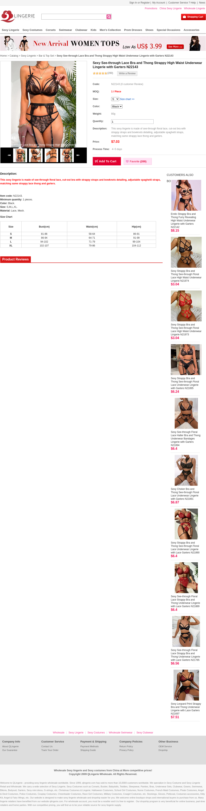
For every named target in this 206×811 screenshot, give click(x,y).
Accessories (191, 29)
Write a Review (127, 73)
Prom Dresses (133, 29)
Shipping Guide (88, 750)
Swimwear (65, 29)
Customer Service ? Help (182, 2)
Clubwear (81, 29)
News (202, 2)
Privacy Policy (126, 750)
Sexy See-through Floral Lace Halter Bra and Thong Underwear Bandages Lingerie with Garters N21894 (185, 439)
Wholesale (58, 732)
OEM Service (165, 746)
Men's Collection (110, 29)
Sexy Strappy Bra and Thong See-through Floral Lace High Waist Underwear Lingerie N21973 (186, 329)
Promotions (151, 8)
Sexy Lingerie (10, 29)
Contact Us (46, 746)
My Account (158, 2)
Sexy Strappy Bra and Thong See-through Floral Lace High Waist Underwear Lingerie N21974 (186, 276)
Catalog (14, 55)
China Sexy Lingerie (171, 8)
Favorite (138, 161)
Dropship (163, 750)
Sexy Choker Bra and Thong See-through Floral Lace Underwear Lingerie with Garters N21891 (185, 494)
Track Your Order (49, 750)
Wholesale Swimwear (120, 732)
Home (3, 55)
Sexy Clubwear (145, 732)
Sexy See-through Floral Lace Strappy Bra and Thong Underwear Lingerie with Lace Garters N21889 (185, 601)
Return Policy (126, 746)
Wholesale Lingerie (194, 8)
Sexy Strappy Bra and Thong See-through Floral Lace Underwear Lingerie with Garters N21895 (185, 383)
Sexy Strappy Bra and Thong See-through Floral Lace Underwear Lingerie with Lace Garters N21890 (185, 547)
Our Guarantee (9, 750)
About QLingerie (10, 746)
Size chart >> (127, 99)
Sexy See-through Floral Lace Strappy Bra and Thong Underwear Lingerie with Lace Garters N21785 (185, 655)
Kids (93, 29)
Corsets (51, 29)
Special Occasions (168, 29)
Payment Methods (89, 746)
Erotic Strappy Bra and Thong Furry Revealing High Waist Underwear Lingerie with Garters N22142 (183, 221)
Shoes (149, 29)
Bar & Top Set (46, 55)
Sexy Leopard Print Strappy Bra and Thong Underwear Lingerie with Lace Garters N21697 (186, 708)
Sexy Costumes (33, 29)
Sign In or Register (139, 2)
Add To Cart (107, 161)
